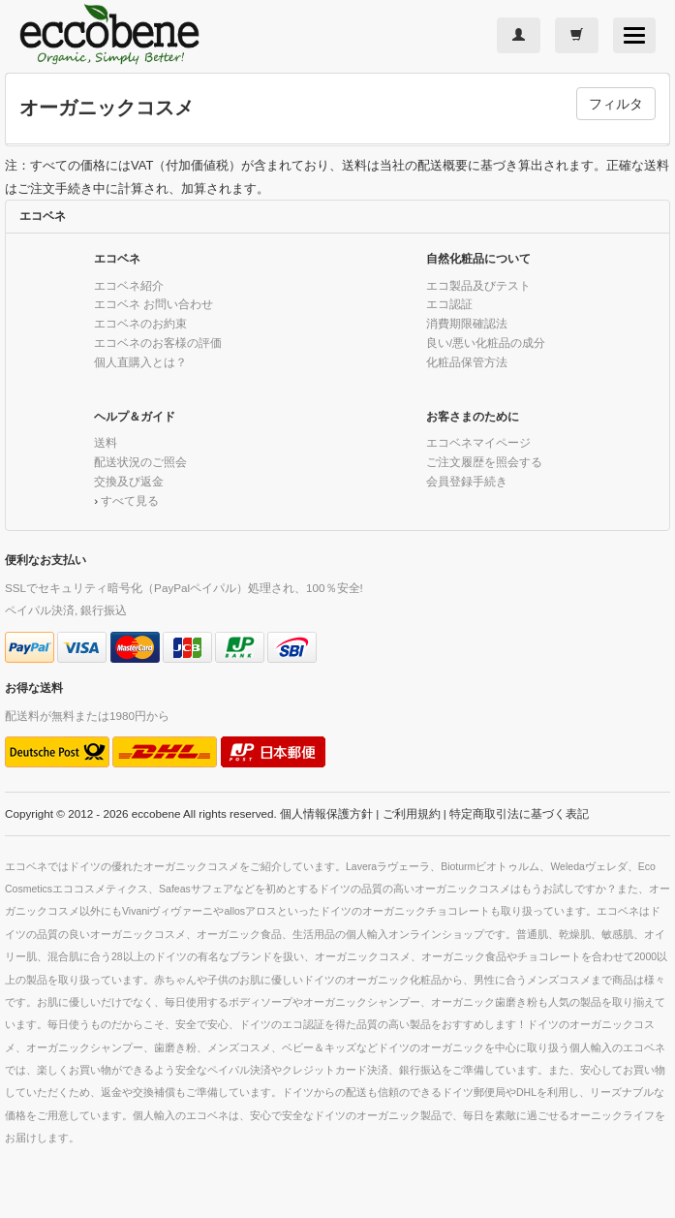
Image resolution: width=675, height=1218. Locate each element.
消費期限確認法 (466, 323)
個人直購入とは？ (140, 362)
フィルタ (616, 103)
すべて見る (130, 500)
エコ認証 (449, 303)
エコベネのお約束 (140, 323)
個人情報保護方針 (326, 813)
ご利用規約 (412, 813)
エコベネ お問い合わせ (153, 303)
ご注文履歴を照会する (484, 461)
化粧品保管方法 (466, 362)
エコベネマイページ (478, 442)
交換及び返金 (129, 481)
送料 (105, 442)
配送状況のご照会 (140, 461)
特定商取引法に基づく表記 (519, 813)
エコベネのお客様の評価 (158, 342)
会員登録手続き (466, 481)
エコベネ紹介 (129, 285)
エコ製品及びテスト (478, 285)
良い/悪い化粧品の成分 (485, 342)
